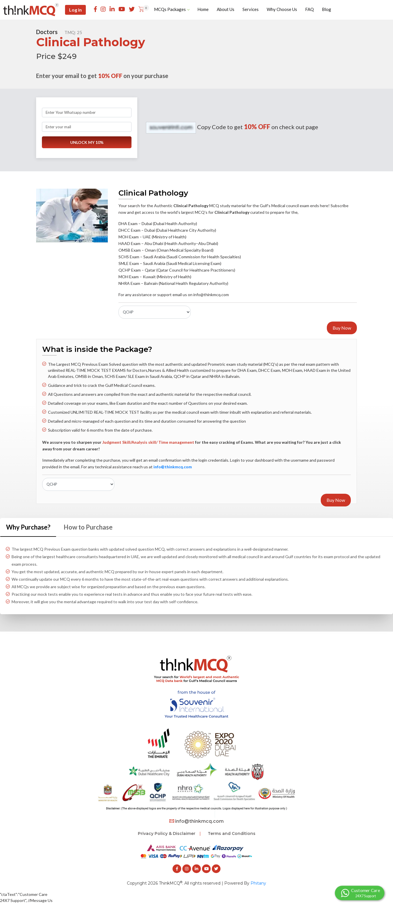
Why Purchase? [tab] (28, 527)
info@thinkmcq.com (196, 821)
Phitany (258, 883)
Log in (75, 9)
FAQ (309, 9)
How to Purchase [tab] (88, 527)
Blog (326, 9)
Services (250, 9)
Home (203, 9)
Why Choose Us (282, 9)
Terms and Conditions (231, 833)
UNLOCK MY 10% (86, 142)
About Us (225, 9)
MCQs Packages (171, 9)
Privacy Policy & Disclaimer (166, 833)
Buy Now (342, 328)
